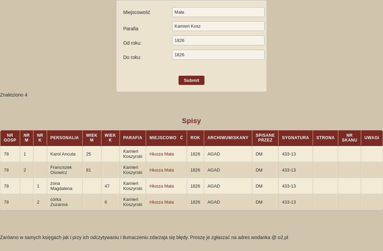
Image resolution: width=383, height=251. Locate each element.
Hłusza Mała (162, 154)
